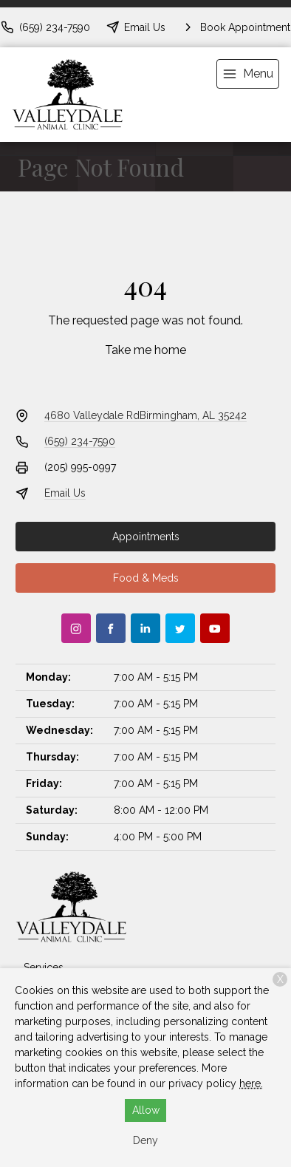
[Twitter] (180, 628)
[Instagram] (76, 628)
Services (44, 967)
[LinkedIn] (145, 628)
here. (251, 1083)
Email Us (65, 493)
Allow (146, 1110)
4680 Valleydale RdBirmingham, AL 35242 (145, 415)
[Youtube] (215, 628)
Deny (145, 1140)
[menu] (247, 74)
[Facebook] (111, 628)
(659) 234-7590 (79, 441)
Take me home (145, 350)
